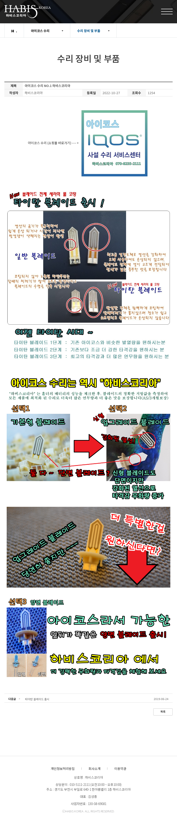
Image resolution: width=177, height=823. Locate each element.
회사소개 (94, 768)
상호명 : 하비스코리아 (88, 777)
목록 (162, 711)
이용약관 (120, 768)
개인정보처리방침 (63, 768)
